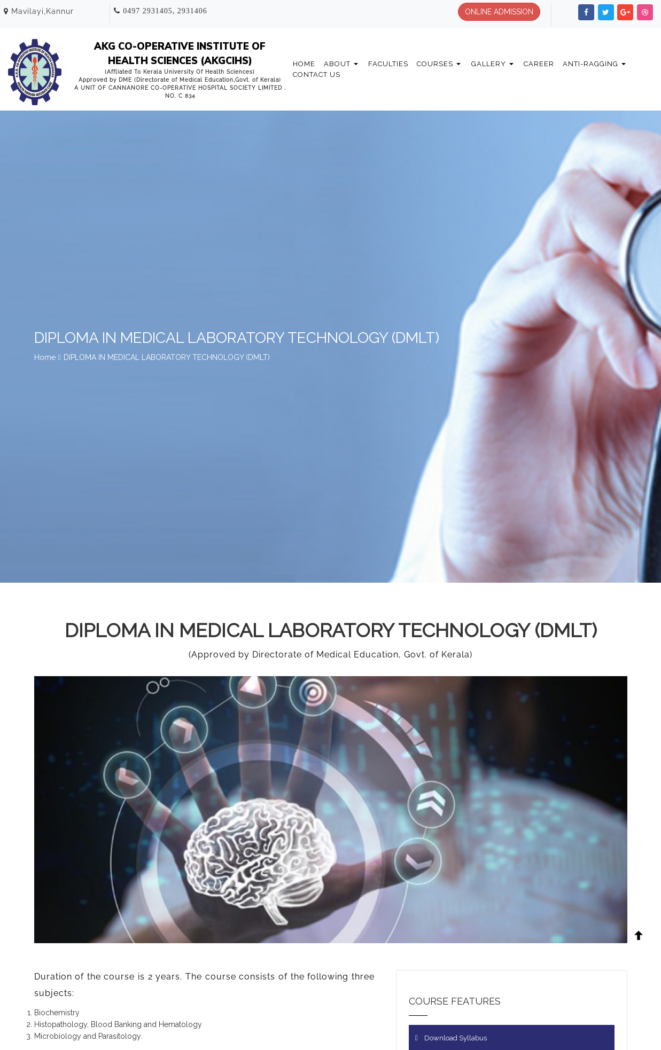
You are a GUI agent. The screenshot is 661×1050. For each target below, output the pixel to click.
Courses (439, 64)
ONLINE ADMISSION (499, 11)
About (341, 64)
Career (539, 64)
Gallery (492, 64)
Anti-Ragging (594, 64)
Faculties (388, 64)
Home (304, 64)
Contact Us (316, 74)
